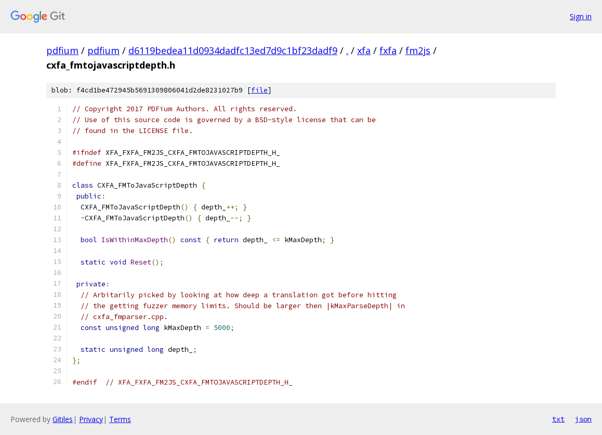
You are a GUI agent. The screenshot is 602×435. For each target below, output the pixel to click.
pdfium (62, 50)
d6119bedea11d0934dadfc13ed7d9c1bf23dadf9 (232, 50)
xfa (364, 50)
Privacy (91, 419)
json (583, 419)
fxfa (388, 50)
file (259, 90)
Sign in (581, 16)
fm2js (417, 50)
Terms (120, 419)
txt (558, 419)
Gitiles (63, 419)
